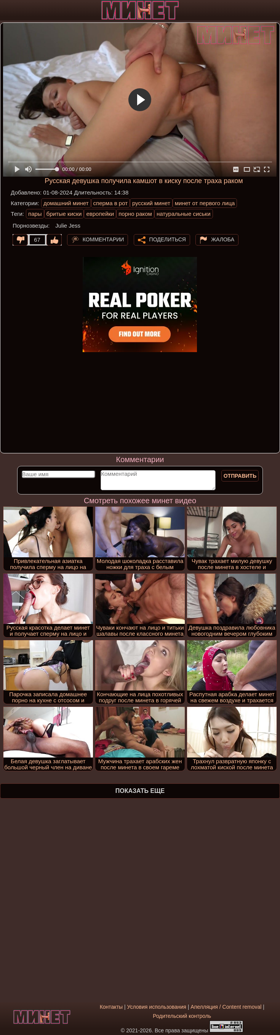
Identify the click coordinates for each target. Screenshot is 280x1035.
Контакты (111, 1007)
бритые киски (64, 214)
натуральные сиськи (184, 214)
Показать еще (140, 791)
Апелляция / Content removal (225, 1007)
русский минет (151, 203)
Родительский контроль (182, 1016)
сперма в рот (110, 203)
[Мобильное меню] (7, 10)
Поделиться (167, 239)
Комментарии (103, 239)
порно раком (135, 214)
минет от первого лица (205, 203)
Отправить (240, 476)
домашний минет (66, 203)
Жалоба (222, 239)
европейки (100, 214)
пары (35, 214)
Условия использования (156, 1007)
